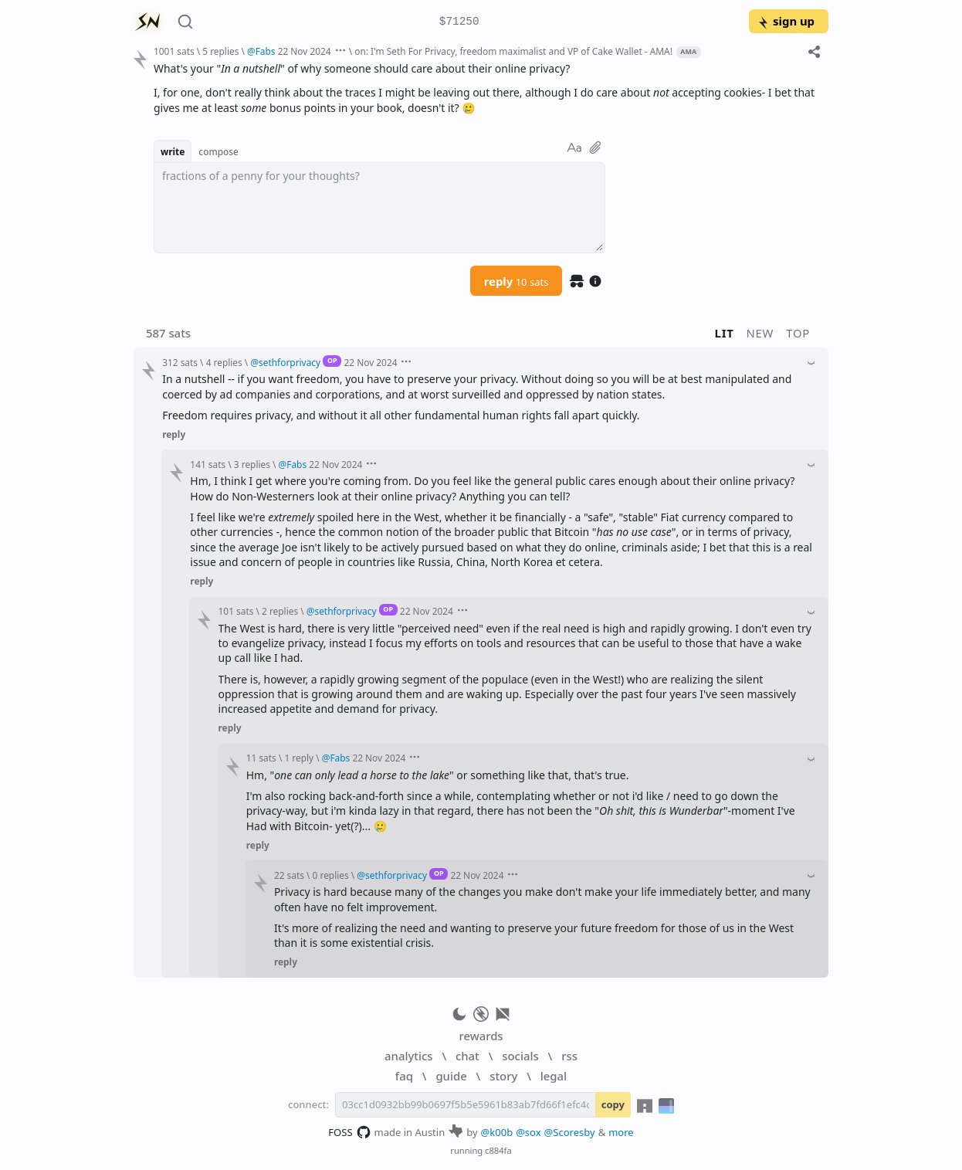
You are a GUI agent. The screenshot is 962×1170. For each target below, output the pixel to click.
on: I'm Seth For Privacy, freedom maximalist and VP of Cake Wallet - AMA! (513, 51)
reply (516, 281)
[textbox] (379, 207)
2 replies (280, 611)
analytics (408, 1055)
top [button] (798, 333)
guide (450, 1076)
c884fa (498, 1150)
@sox (528, 1132)
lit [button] (724, 333)
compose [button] (218, 151)
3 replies (252, 464)
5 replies (220, 51)
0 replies (331, 875)
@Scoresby (569, 1132)
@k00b (497, 1132)
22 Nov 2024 (304, 51)
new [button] (760, 333)
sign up (786, 21)
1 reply (298, 757)
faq (404, 1076)
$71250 (459, 22)
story (503, 1076)
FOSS (349, 1132)
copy (613, 1104)
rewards (481, 1035)
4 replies (224, 362)
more (621, 1132)
